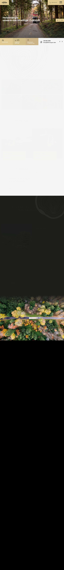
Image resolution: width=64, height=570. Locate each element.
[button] (58, 20)
